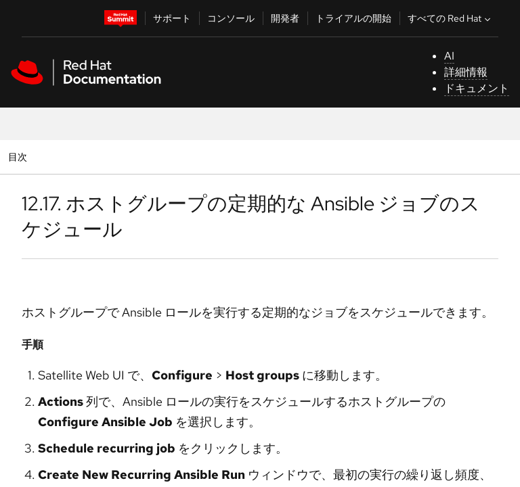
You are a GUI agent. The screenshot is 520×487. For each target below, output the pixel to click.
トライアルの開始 (353, 18)
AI (449, 56)
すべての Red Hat (451, 18)
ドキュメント (476, 88)
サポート (172, 18)
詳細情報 (466, 72)
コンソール (231, 18)
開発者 (285, 18)
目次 (19, 156)
